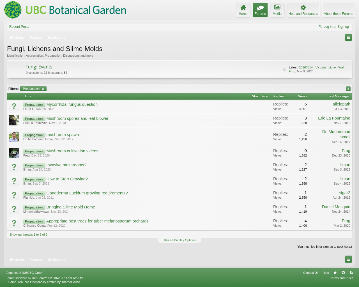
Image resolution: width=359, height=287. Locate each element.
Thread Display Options (180, 240)
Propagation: (33, 88)
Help (326, 272)
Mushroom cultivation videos (72, 151)
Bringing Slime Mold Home (71, 207)
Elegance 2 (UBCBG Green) (25, 272)
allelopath (341, 104)
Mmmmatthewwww (36, 211)
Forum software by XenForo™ (45, 278)
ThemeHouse (70, 282)
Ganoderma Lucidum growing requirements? (87, 193)
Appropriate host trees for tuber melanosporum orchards (97, 221)
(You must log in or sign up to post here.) (324, 246)
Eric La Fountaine (35, 123)
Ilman (27, 169)
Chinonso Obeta (34, 225)
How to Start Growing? (67, 179)
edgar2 (343, 192)
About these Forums (338, 14)
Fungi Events (39, 67)
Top (343, 273)
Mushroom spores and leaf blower (78, 118)
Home (335, 273)
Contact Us (310, 272)
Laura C (28, 109)
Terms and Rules (341, 278)
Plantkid (28, 197)
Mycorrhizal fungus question (72, 104)
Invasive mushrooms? (67, 165)
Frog (292, 71)
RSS (284, 69)
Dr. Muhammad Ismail (38, 139)
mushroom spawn (63, 134)
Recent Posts (19, 27)
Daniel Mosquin (336, 207)
